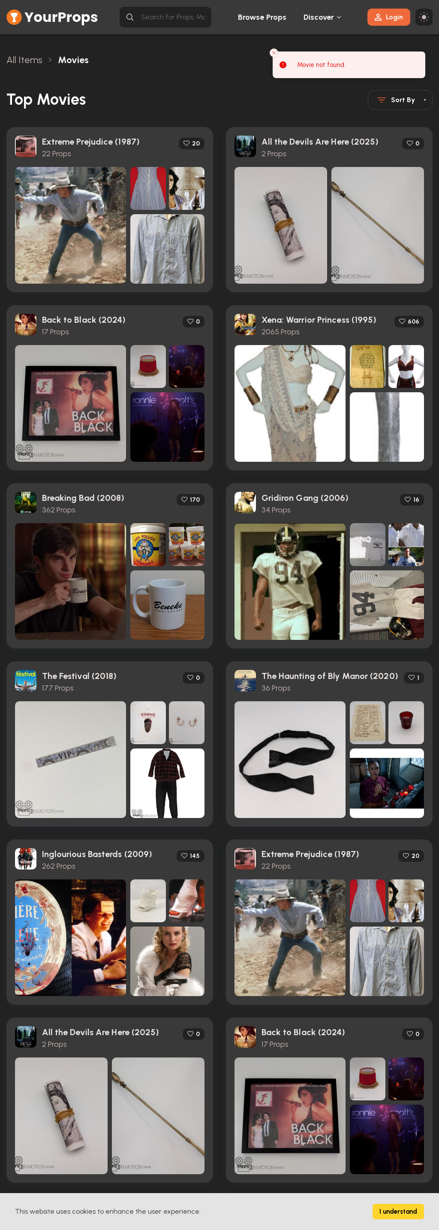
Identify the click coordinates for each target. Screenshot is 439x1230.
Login (389, 17)
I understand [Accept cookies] (398, 1211)
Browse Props (262, 17)
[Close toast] (274, 52)
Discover (319, 17)
